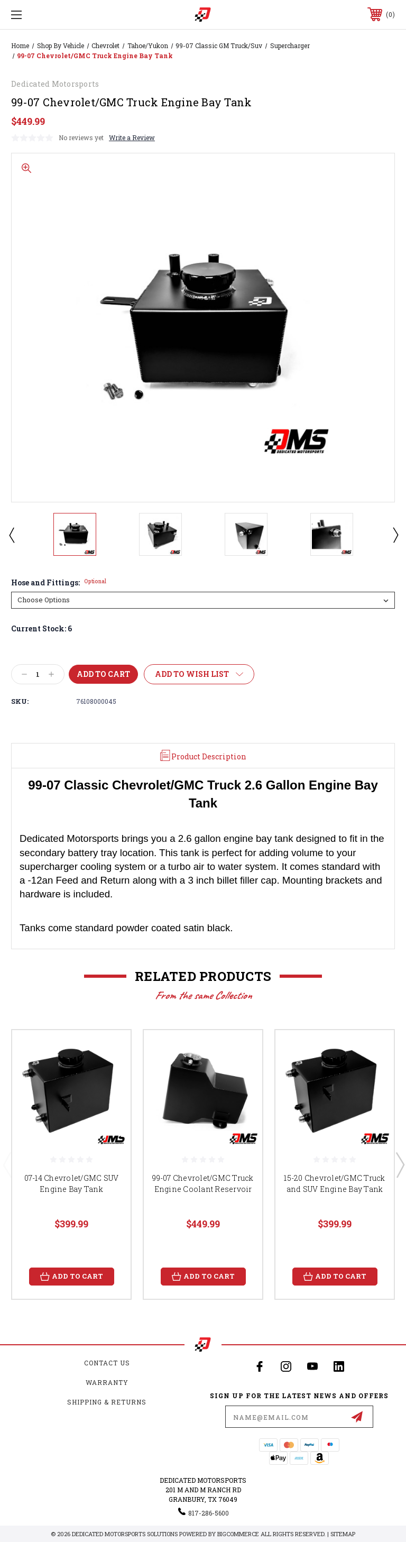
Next (395, 535)
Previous (11, 535)
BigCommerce (238, 1534)
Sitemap (342, 1534)
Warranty (107, 1382)
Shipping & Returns (106, 1402)
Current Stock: (41, 628)
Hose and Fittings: (58, 582)
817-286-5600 (208, 1513)
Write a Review (132, 137)
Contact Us (107, 1363)
